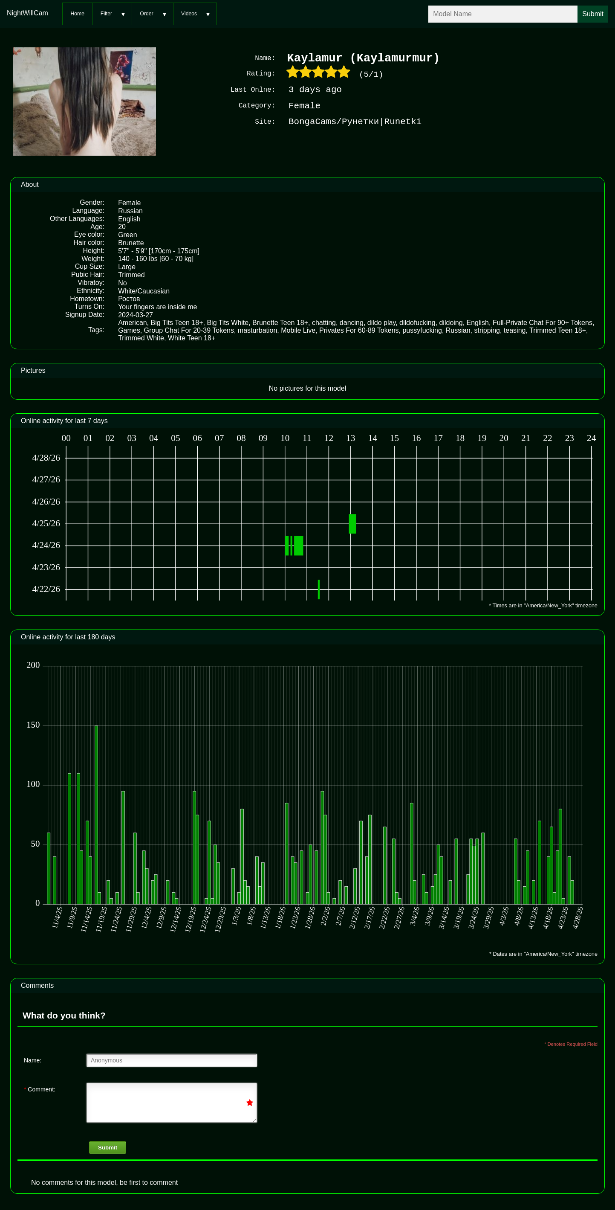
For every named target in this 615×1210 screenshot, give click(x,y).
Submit (107, 1146)
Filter (106, 14)
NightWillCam (27, 13)
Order (146, 14)
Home (77, 14)
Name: (32, 1059)
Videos (189, 14)
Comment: (39, 1088)
